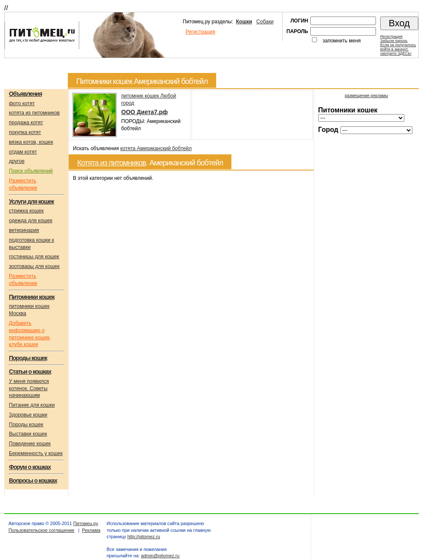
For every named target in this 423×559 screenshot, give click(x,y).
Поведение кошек (30, 444)
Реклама (91, 530)
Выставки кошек (28, 434)
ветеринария (24, 230)
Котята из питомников (111, 163)
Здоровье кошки (28, 415)
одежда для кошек (30, 221)
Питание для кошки (32, 405)
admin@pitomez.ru (160, 555)
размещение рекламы (366, 95)
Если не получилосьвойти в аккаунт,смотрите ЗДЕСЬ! (398, 49)
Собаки (265, 22)
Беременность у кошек (36, 453)
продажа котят (26, 123)
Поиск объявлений (31, 171)
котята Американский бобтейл (156, 148)
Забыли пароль (393, 41)
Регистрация (200, 32)
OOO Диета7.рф (144, 112)
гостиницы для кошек (34, 257)
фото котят (22, 103)
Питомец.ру (85, 523)
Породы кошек (26, 425)
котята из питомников (34, 113)
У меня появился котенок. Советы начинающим (29, 388)
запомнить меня (342, 41)
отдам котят (23, 152)
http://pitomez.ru (143, 536)
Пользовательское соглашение (41, 530)
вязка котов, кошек (31, 142)
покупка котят (25, 132)
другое (17, 161)
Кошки (244, 22)
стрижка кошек (26, 211)
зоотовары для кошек (34, 266)
